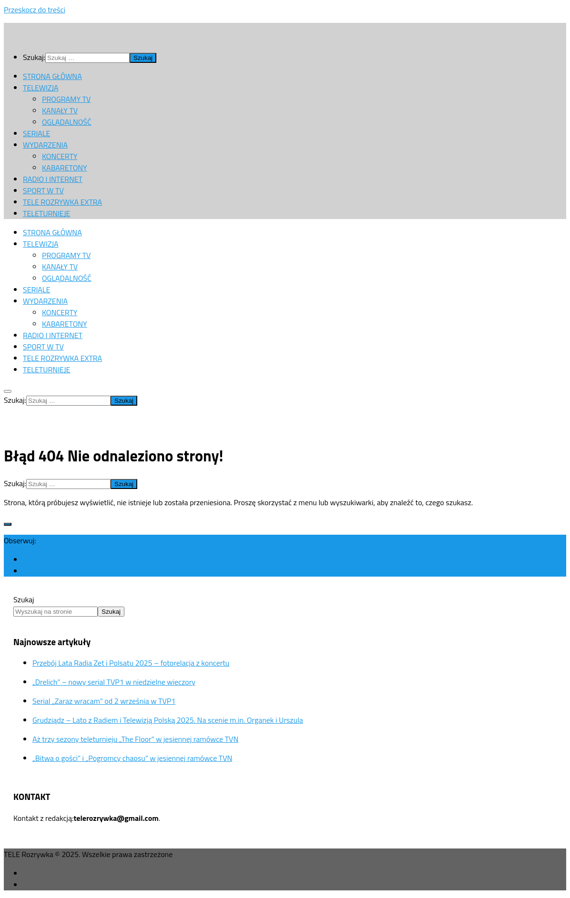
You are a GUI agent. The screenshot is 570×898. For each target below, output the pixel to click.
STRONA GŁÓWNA (52, 76)
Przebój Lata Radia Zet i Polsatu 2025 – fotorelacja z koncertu (130, 663)
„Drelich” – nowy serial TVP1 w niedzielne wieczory (113, 682)
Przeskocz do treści (34, 9)
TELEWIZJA (41, 87)
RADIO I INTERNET (52, 179)
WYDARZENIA (45, 144)
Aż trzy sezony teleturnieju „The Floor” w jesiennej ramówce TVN (135, 739)
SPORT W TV (43, 190)
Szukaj (23, 599)
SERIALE (36, 133)
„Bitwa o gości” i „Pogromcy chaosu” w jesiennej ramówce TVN (132, 758)
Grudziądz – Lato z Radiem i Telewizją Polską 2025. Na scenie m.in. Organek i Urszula (167, 720)
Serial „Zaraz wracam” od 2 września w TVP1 (103, 701)
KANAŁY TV (60, 110)
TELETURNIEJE (46, 213)
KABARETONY (64, 167)
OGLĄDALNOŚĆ (67, 122)
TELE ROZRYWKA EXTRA (62, 202)
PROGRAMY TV (66, 99)
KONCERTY (59, 156)
